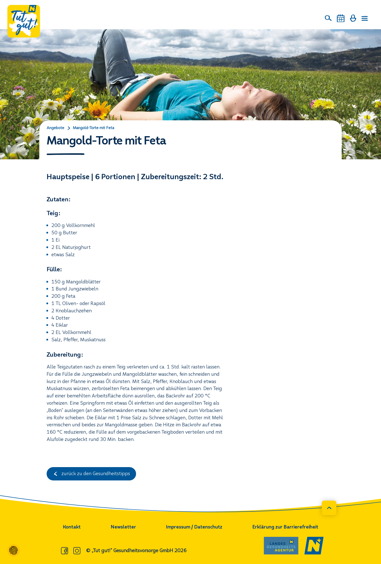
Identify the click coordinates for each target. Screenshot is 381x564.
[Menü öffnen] (365, 18)
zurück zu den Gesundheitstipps (91, 473)
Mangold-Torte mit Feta (93, 128)
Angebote (55, 128)
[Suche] (328, 18)
